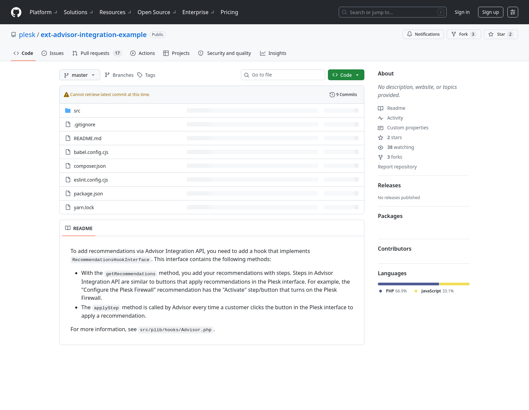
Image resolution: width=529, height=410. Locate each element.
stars (390, 137)
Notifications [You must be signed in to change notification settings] (423, 34)
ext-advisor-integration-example (93, 34)
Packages (390, 216)
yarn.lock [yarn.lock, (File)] (84, 207)
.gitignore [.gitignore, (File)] (84, 124)
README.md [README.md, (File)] (88, 138)
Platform (44, 12)
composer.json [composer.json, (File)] (90, 166)
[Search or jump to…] (392, 12)
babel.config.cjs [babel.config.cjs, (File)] (91, 152)
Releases (389, 185)
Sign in (462, 12)
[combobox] (285, 75)
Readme (392, 108)
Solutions (79, 12)
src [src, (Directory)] (77, 110)
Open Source (157, 12)
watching (396, 147)
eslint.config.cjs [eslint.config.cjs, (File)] (91, 180)
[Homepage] (16, 12)
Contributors (395, 248)
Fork (463, 34)
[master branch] (79, 74)
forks (390, 157)
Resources (116, 12)
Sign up (490, 12)
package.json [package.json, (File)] (88, 193)
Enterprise (199, 12)
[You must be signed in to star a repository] (501, 34)
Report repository (397, 166)
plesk (27, 34)
